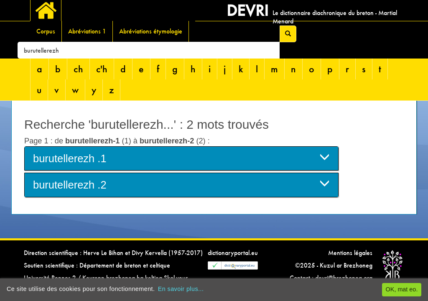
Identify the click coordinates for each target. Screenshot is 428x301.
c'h (101, 68)
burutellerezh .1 (181, 157)
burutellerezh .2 (181, 184)
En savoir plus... (181, 289)
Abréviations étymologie (150, 31)
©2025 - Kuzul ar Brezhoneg (333, 265)
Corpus (45, 31)
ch (78, 68)
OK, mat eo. (402, 289)
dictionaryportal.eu (233, 253)
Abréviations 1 (87, 31)
